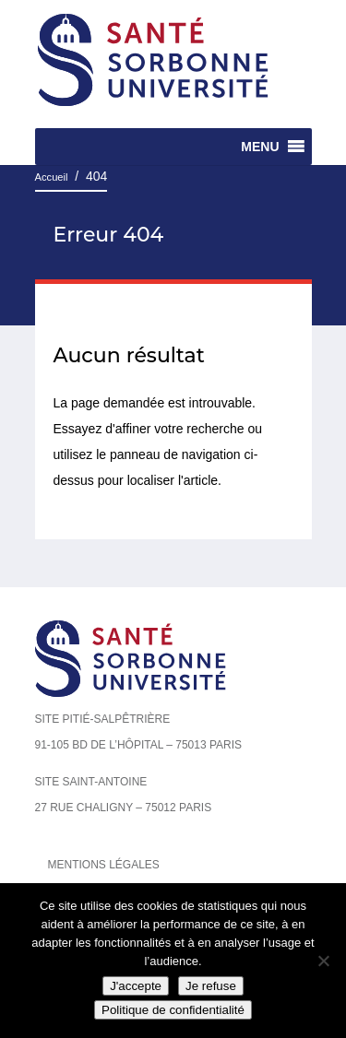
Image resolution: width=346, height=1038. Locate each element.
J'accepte (135, 986)
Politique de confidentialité (173, 1010)
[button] (260, 146)
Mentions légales (104, 864)
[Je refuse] (323, 960)
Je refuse (210, 986)
